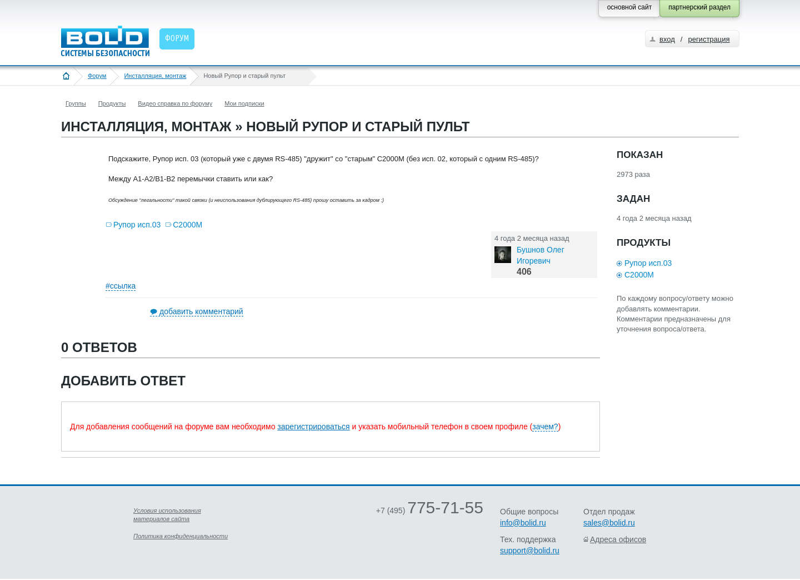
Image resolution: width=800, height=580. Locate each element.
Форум (97, 75)
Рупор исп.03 (137, 224)
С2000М (187, 224)
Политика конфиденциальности (180, 536)
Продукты (112, 103)
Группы (76, 103)
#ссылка (121, 285)
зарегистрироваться (313, 426)
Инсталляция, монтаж (155, 75)
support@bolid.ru (529, 550)
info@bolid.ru (523, 522)
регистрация (708, 39)
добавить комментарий (201, 311)
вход (667, 39)
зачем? (545, 426)
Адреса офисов (618, 539)
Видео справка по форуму (175, 103)
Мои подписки (244, 103)
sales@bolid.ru (609, 522)
